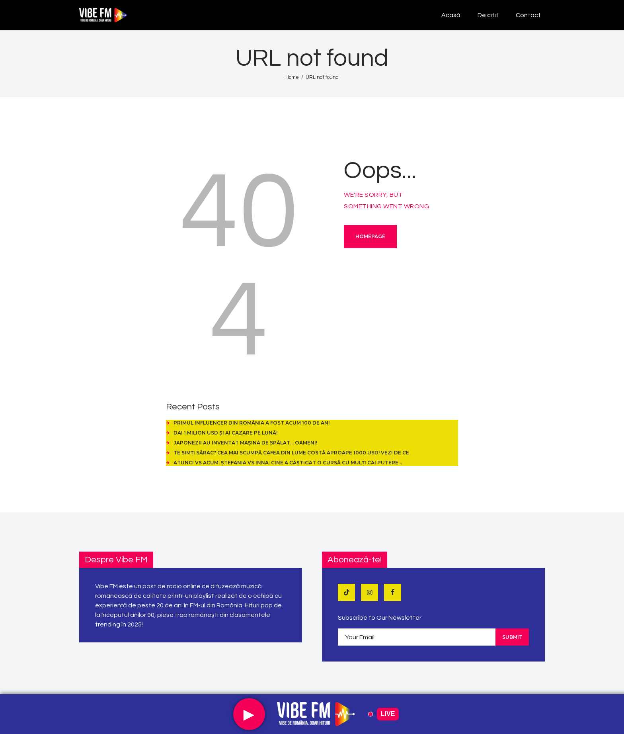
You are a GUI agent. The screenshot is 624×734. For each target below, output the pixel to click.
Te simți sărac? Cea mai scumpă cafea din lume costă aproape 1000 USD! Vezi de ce (291, 453)
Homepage (370, 236)
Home (292, 77)
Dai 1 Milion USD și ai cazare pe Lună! (225, 433)
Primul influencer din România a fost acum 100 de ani (252, 423)
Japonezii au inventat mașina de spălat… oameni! (245, 443)
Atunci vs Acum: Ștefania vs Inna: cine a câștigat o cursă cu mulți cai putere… (288, 463)
